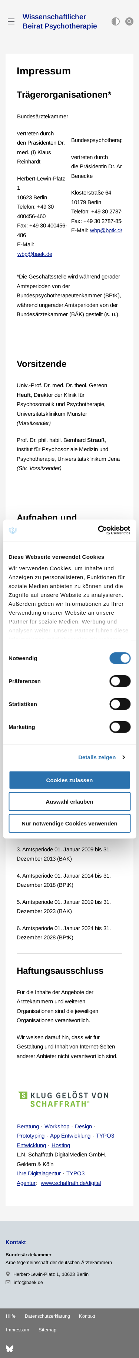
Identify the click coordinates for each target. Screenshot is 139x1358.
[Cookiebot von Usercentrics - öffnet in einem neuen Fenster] (98, 530)
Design (83, 1126)
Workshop (56, 1126)
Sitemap (47, 1329)
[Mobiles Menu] (11, 21)
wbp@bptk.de (106, 230)
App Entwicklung (70, 1135)
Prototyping (30, 1135)
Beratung (28, 1126)
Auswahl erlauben (69, 801)
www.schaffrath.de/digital (71, 1183)
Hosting (61, 1145)
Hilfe (11, 1316)
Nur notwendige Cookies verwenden (69, 823)
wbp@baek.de (34, 254)
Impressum (17, 1329)
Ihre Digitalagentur (39, 1173)
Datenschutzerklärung (47, 1316)
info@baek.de (28, 1282)
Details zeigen (97, 757)
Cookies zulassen (69, 780)
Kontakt (87, 1316)
